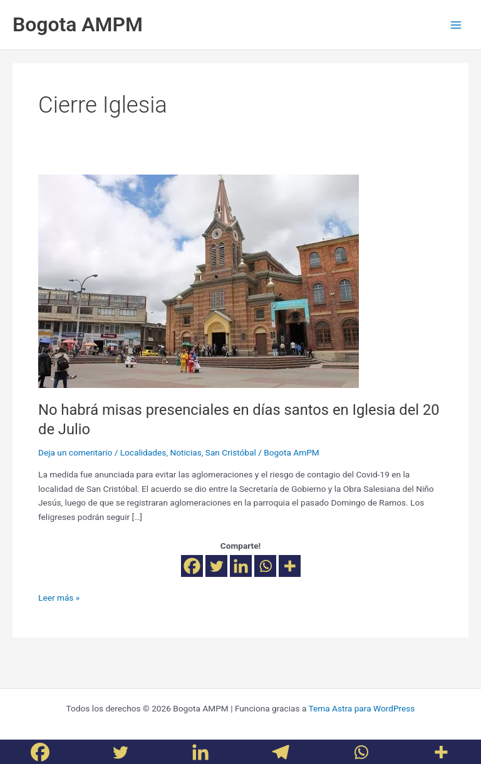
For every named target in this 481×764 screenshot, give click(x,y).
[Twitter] (216, 566)
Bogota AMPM (78, 24)
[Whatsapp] (265, 566)
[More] (290, 566)
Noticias (185, 452)
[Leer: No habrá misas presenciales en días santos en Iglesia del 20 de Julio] (198, 280)
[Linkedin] (241, 566)
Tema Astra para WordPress (361, 708)
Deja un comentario (75, 452)
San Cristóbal (230, 452)
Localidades (143, 452)
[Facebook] (192, 566)
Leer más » (59, 597)
